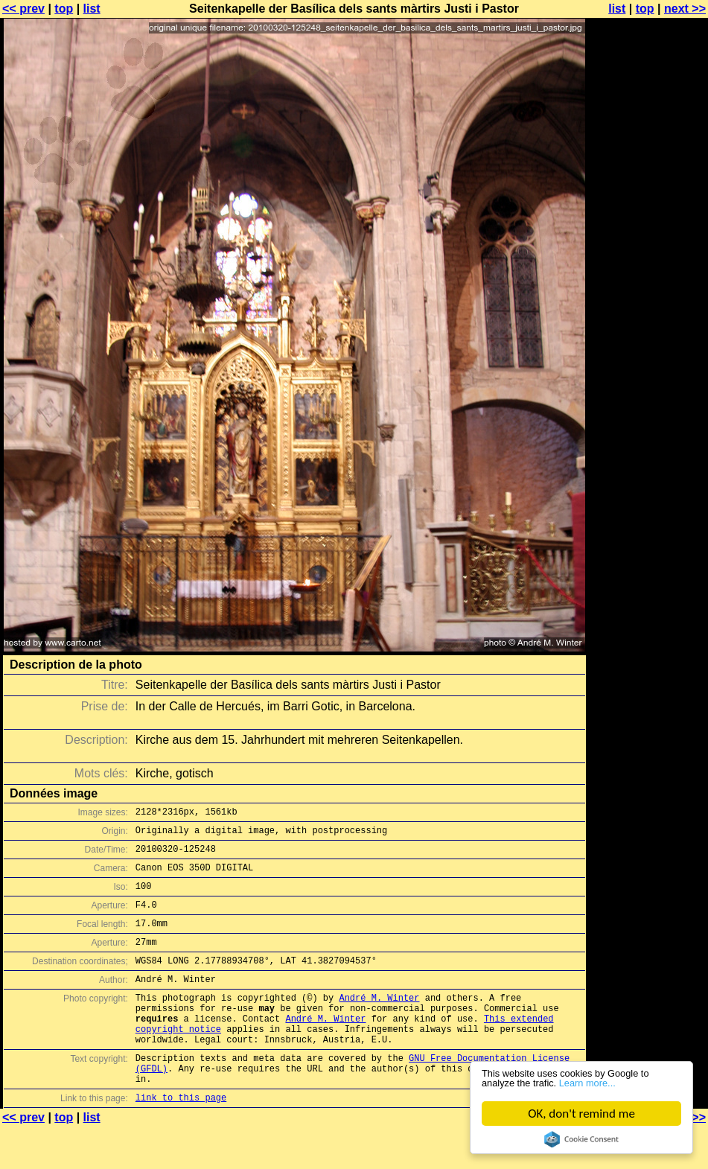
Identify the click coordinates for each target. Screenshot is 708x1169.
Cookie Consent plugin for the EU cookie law (582, 1139)
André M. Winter (379, 1022)
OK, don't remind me (582, 1113)
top (63, 8)
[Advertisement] (647, 368)
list (92, 8)
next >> (685, 8)
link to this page (180, 1139)
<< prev (23, 8)
